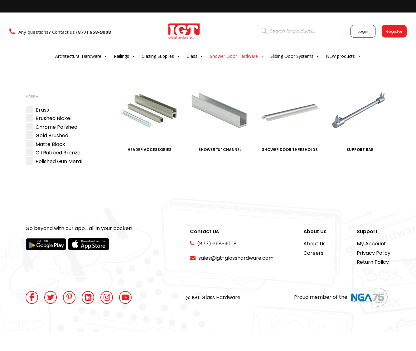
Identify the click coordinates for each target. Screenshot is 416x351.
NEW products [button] (343, 56)
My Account (371, 243)
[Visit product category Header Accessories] (149, 118)
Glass (195, 56)
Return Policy (373, 262)
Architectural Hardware (81, 56)
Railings (124, 56)
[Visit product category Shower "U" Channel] (219, 118)
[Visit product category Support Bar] (360, 118)
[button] (42, 110)
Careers (313, 253)
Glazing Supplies (161, 56)
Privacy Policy (373, 253)
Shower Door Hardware (237, 56)
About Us (314, 243)
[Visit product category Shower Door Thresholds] (289, 118)
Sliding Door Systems (295, 56)
